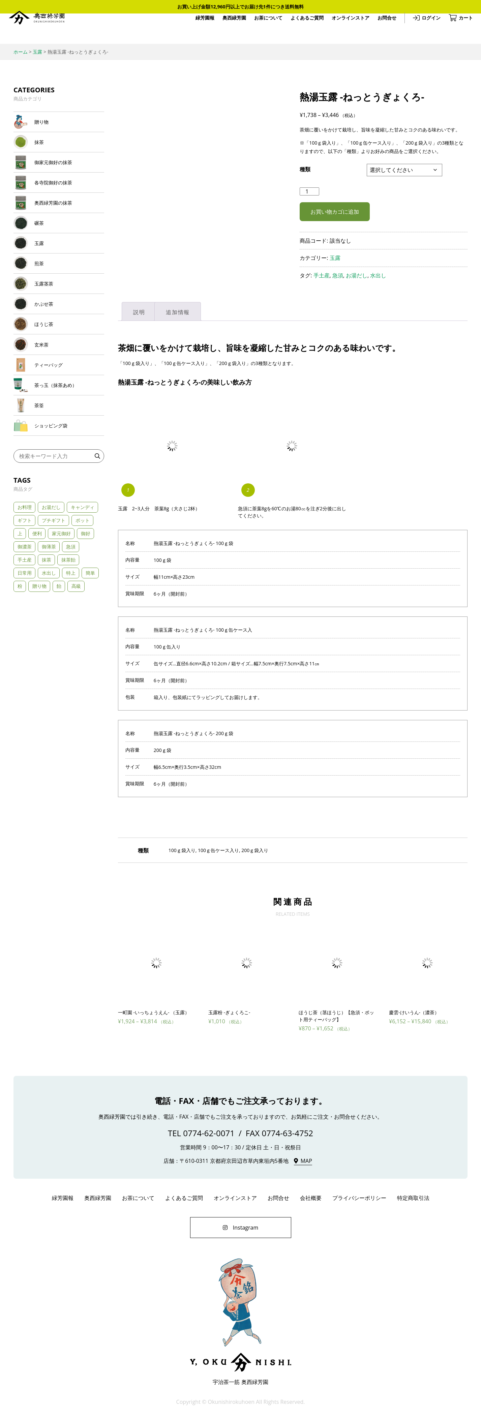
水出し (378, 275)
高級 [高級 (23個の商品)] (76, 644)
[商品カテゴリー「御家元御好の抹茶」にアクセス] (58, 171)
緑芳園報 (199, 28)
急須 (337, 275)
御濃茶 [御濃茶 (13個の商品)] (25, 605)
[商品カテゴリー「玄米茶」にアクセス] (58, 386)
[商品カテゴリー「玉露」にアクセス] (58, 267)
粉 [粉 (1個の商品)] (20, 644)
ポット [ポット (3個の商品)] (83, 578)
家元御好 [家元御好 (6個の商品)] (61, 591)
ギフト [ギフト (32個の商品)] (25, 578)
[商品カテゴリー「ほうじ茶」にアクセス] (58, 362)
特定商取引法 (413, 1198)
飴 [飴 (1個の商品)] (59, 644)
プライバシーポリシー (359, 1198)
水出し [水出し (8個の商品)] (49, 631)
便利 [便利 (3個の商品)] (37, 591)
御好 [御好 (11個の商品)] (85, 591)
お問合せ (381, 28)
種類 (305, 169)
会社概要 (311, 1198)
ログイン (425, 28)
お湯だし (356, 275)
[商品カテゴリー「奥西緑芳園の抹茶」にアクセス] (58, 219)
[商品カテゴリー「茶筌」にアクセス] (58, 458)
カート (460, 28)
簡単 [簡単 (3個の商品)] (90, 631)
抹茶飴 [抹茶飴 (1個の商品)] (68, 618)
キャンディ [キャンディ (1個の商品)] (82, 565)
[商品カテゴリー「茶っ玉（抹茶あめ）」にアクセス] (58, 434)
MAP (306, 1161)
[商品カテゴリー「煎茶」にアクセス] (58, 291)
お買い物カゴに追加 (334, 211)
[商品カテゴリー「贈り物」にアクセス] (58, 123)
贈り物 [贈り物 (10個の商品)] (39, 644)
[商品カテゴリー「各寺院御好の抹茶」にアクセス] (58, 195)
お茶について (263, 28)
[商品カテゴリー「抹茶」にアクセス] (58, 147)
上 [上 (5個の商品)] (20, 591)
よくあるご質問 (301, 28)
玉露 (335, 258)
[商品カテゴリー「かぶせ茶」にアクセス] (58, 339)
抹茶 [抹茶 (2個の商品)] (46, 618)
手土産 (321, 275)
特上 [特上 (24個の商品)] (71, 631)
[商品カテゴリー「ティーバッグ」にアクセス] (58, 410)
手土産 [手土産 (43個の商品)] (25, 618)
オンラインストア (345, 28)
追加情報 (177, 312)
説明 (139, 312)
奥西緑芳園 (42, 29)
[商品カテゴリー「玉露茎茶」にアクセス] (58, 315)
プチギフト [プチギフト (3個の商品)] (53, 578)
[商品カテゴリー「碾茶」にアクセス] (58, 243)
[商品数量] (309, 191)
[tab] (139, 311)
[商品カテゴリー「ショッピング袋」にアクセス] (58, 482)
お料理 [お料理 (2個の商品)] (25, 565)
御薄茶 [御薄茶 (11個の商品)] (49, 605)
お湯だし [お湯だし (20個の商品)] (51, 565)
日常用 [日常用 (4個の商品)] (25, 631)
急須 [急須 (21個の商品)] (71, 605)
